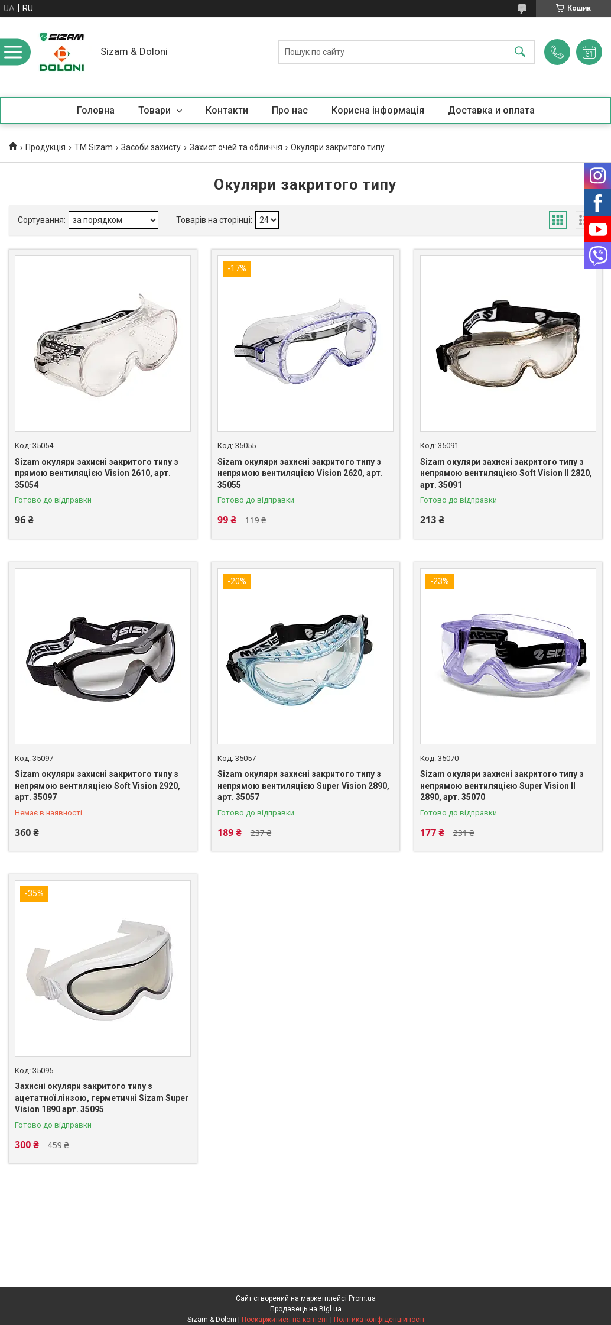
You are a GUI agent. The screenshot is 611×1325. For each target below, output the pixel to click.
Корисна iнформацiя (378, 110)
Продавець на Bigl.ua (306, 1309)
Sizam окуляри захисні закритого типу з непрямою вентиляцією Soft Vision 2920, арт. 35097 (97, 785)
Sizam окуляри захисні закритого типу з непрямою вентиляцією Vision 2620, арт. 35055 (300, 473)
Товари (155, 110)
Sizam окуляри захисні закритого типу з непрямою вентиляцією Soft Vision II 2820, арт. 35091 (506, 473)
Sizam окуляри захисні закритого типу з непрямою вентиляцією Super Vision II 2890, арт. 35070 (502, 785)
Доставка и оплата (491, 110)
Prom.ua (362, 1298)
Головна (96, 110)
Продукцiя (45, 147)
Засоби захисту (151, 147)
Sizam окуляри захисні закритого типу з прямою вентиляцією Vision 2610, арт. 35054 (96, 473)
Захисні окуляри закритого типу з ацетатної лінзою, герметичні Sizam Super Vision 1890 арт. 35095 (101, 1097)
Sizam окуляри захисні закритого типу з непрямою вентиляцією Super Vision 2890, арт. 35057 (303, 785)
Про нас (290, 110)
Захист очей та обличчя (236, 147)
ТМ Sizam (93, 147)
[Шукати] (520, 52)
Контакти (227, 110)
